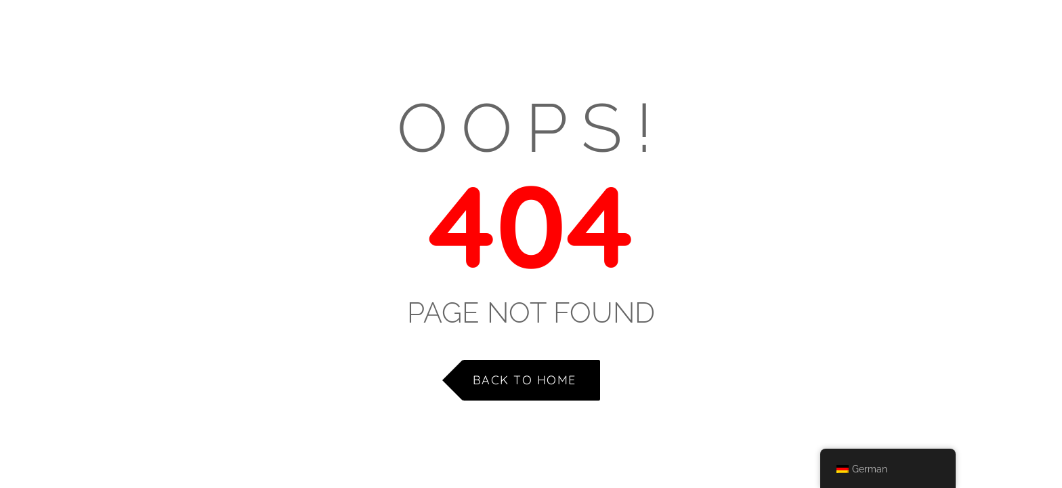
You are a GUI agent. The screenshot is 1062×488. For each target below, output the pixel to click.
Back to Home (524, 380)
